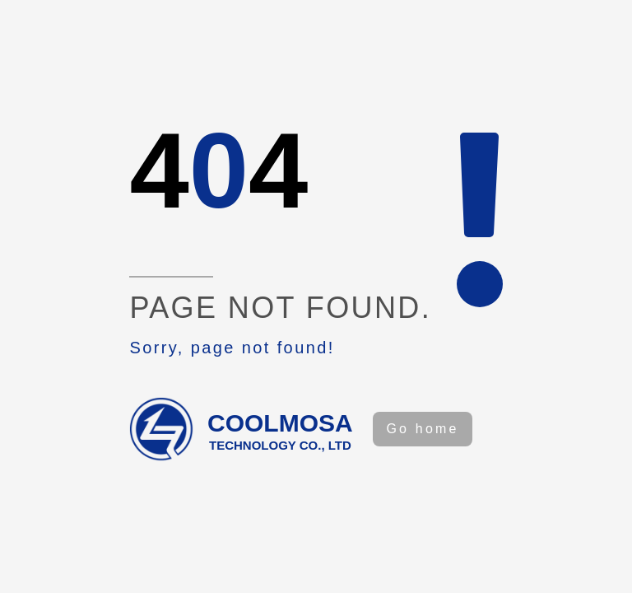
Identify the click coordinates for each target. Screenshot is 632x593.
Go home (422, 429)
